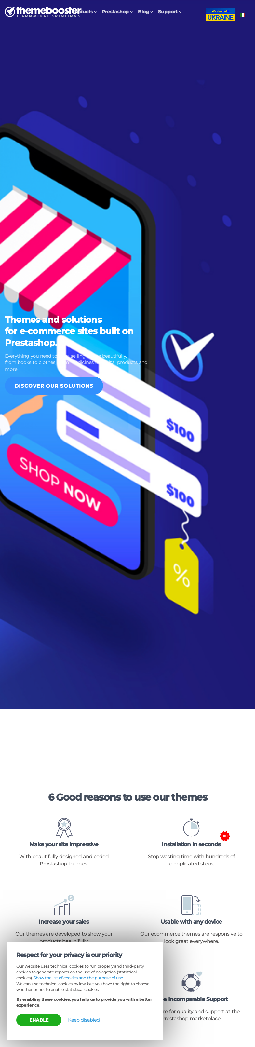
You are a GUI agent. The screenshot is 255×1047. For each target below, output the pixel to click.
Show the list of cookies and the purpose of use (78, 977)
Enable (38, 1020)
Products (82, 11)
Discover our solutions (54, 386)
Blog (143, 11)
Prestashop (115, 11)
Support (168, 11)
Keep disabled (84, 1020)
